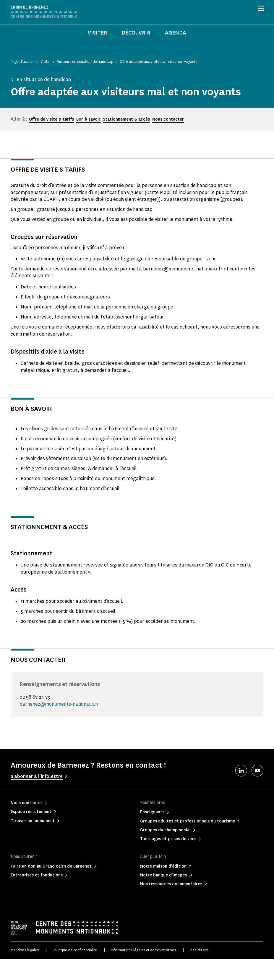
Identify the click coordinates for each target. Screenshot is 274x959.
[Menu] (261, 8)
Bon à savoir (88, 119)
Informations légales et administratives (143, 950)
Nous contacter (168, 119)
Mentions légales (25, 950)
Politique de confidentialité (75, 950)
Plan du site (199, 950)
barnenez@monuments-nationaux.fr (59, 704)
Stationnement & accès (126, 119)
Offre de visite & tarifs (51, 119)
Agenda (175, 32)
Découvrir (136, 32)
